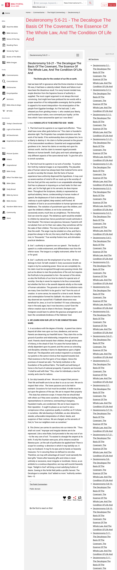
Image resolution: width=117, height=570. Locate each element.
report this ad (109, 54)
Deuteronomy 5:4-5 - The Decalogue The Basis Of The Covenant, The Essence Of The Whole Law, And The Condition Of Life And (103, 248)
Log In (104, 5)
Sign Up (112, 5)
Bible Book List (39, 7)
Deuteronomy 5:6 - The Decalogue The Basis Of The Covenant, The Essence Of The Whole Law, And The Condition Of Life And (103, 297)
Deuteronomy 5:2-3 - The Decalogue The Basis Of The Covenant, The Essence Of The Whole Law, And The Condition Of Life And (103, 199)
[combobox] (47, 2)
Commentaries (39, 12)
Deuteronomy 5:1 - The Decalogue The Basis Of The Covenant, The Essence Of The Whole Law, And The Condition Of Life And (103, 76)
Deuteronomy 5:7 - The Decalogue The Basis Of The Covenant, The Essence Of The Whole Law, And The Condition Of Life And (103, 371)
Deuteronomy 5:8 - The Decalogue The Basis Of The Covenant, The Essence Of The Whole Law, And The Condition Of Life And (103, 470)
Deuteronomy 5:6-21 (40, 55)
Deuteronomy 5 (74, 12)
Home (28, 12)
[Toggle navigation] (78, 55)
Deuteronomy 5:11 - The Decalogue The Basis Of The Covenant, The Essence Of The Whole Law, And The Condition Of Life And (103, 543)
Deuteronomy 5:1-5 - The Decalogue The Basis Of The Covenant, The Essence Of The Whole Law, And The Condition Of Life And (103, 100)
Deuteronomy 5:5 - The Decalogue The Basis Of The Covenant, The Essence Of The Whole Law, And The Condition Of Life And (103, 273)
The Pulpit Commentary (56, 12)
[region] (12, 119)
